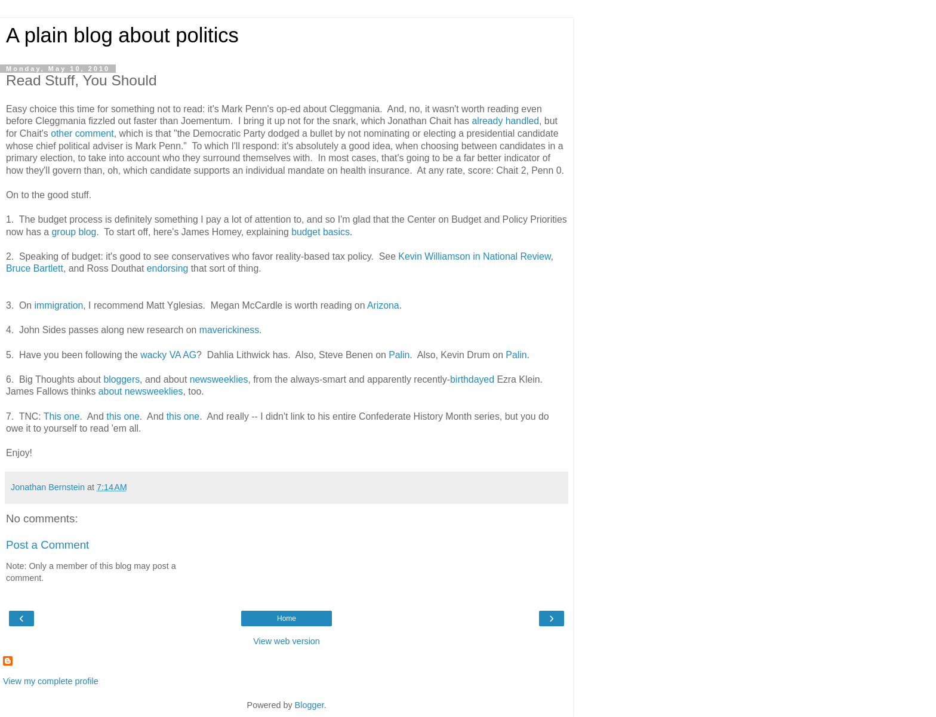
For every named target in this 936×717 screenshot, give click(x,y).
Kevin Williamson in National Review (474, 256)
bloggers (121, 379)
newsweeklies (219, 379)
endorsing (168, 268)
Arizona (383, 305)
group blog (74, 232)
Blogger (309, 705)
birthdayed (472, 379)
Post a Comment (47, 544)
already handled (505, 121)
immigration (59, 305)
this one (122, 416)
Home (286, 618)
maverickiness (229, 330)
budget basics (320, 232)
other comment (82, 133)
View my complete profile (50, 681)
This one (62, 416)
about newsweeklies (140, 391)
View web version (286, 641)
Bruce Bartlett (34, 268)
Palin (399, 355)
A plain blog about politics (122, 35)
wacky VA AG (168, 355)
